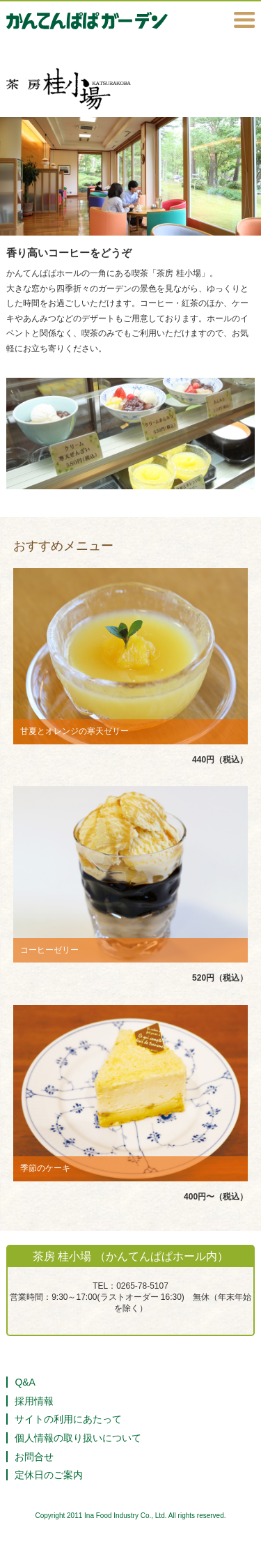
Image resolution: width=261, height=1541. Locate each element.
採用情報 (34, 1400)
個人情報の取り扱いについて (78, 1437)
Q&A (25, 1382)
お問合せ (34, 1456)
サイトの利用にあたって (68, 1419)
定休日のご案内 (49, 1474)
